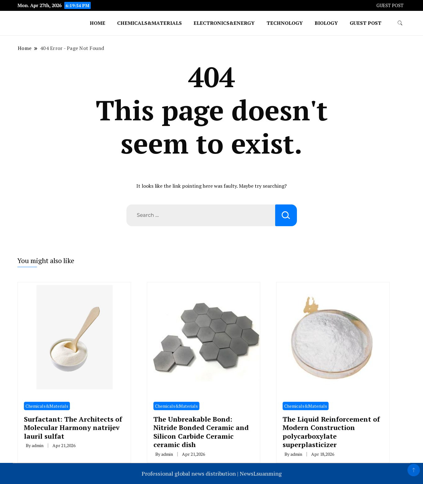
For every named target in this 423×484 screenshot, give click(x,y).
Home (97, 23)
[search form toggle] (400, 23)
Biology (326, 23)
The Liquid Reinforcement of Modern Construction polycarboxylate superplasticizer (331, 432)
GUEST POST (389, 5)
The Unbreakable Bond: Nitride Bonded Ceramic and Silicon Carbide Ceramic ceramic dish (201, 432)
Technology (284, 23)
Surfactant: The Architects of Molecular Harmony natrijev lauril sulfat (73, 428)
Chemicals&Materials (149, 23)
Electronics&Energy (224, 23)
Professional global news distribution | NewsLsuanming (212, 473)
